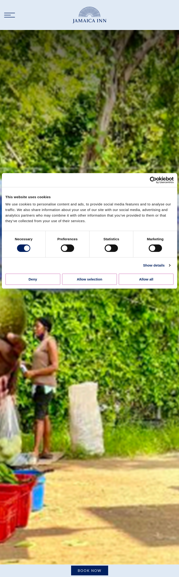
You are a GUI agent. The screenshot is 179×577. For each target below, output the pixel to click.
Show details (154, 265)
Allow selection (89, 279)
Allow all (146, 279)
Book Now (90, 570)
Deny (32, 279)
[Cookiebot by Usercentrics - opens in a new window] (153, 180)
